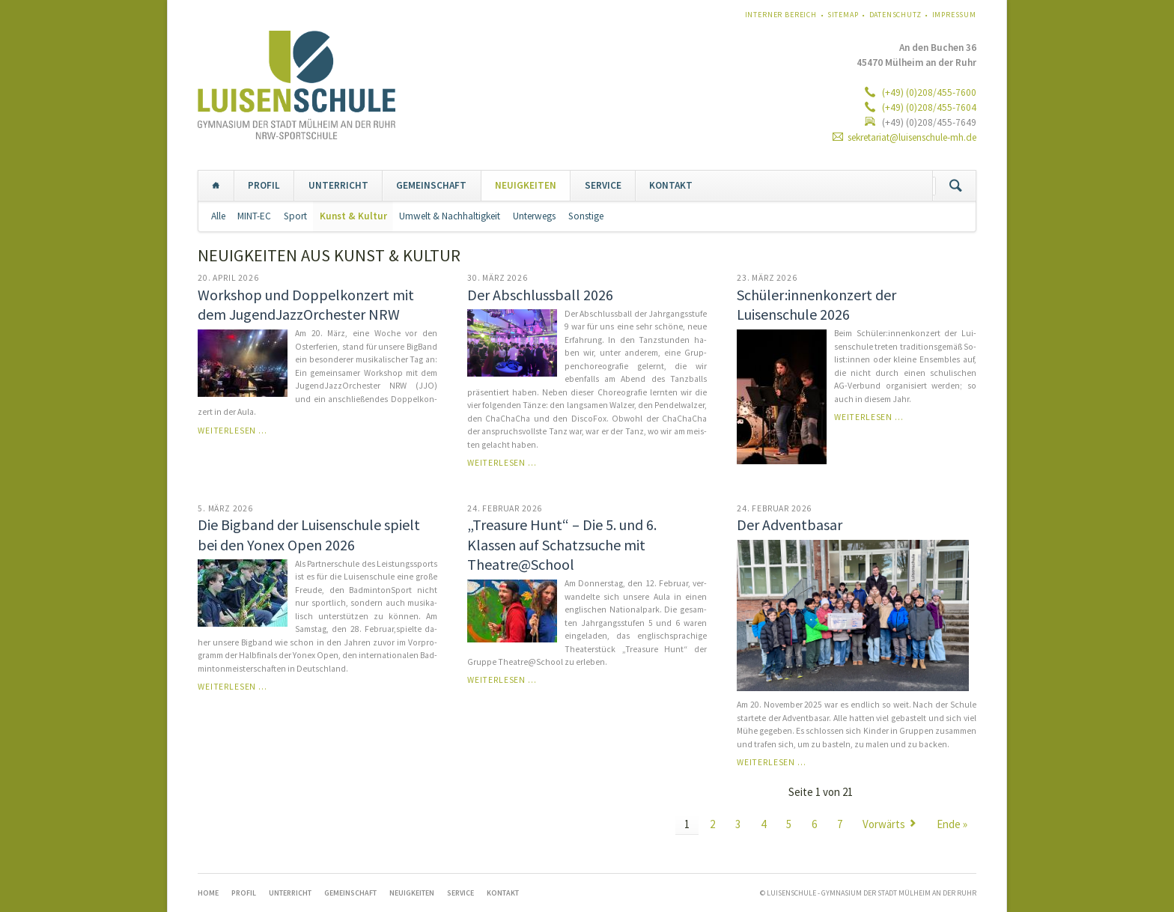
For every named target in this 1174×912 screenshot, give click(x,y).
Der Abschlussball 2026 (540, 294)
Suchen (956, 186)
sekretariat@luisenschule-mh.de (912, 137)
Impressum (954, 14)
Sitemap (843, 14)
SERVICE (603, 185)
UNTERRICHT (338, 185)
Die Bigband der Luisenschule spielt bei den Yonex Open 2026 (309, 534)
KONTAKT (671, 185)
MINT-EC (254, 216)
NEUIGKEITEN (525, 185)
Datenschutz (895, 14)
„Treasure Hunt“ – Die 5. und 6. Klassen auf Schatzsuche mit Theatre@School (562, 544)
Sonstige (585, 216)
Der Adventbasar (789, 524)
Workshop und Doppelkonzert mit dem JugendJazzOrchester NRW (306, 304)
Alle (218, 216)
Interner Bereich (781, 14)
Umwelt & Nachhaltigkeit (449, 216)
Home (216, 186)
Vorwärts (884, 824)
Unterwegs (534, 216)
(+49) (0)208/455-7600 (928, 92)
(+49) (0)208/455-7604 (928, 107)
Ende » (952, 824)
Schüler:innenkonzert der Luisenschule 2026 (816, 304)
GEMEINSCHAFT (431, 185)
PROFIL (264, 185)
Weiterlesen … (232, 430)
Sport (295, 216)
